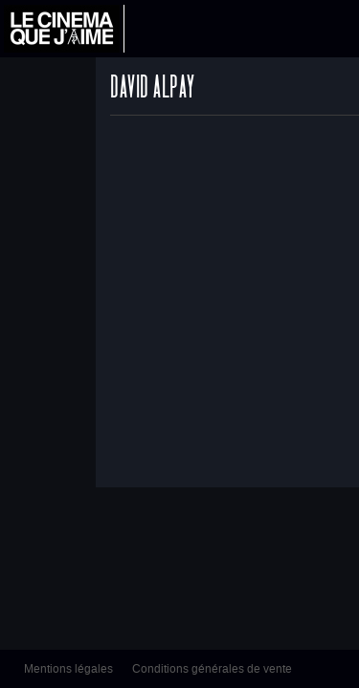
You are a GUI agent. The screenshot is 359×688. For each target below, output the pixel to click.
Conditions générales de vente (212, 669)
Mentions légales (68, 669)
